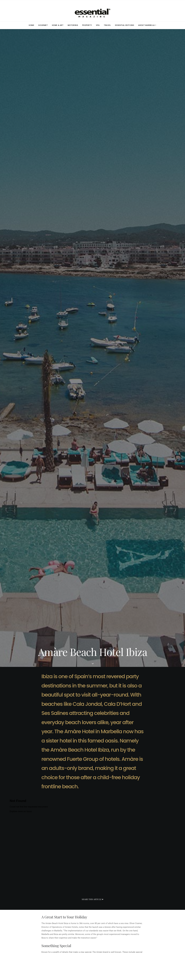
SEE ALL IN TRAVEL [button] (92, 852)
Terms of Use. (116, 936)
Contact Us (21, 908)
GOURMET (43, 25)
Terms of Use (107, 895)
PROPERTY (87, 25)
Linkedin (62, 904)
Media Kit (20, 895)
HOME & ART (58, 25)
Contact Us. (129, 936)
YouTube (62, 913)
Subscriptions (22, 900)
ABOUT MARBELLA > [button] (147, 25)
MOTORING (73, 25)
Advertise (20, 904)
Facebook (62, 895)
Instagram (63, 900)
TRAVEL (107, 25)
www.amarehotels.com (52, 652)
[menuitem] (32, 25)
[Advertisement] (92, 759)
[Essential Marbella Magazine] (92, 11)
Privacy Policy (108, 900)
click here (76, 721)
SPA (98, 25)
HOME (31, 25)
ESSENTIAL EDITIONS (124, 25)
